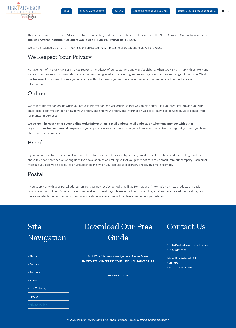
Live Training (38, 288)
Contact (34, 264)
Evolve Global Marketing (154, 320)
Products (35, 296)
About (33, 256)
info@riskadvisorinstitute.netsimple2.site (94, 47)
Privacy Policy (38, 304)
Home (33, 280)
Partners (35, 272)
